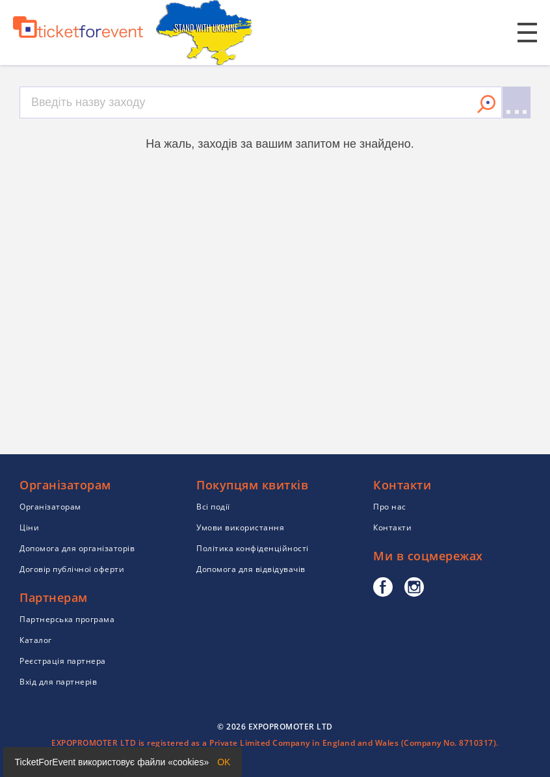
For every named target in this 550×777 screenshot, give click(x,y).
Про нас (389, 506)
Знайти (486, 104)
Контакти (392, 527)
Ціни (29, 527)
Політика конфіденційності (252, 548)
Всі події (213, 506)
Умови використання (240, 527)
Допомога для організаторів (77, 548)
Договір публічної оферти (72, 569)
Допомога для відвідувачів (251, 569)
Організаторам (50, 506)
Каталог (36, 640)
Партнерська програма (67, 619)
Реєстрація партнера (63, 660)
